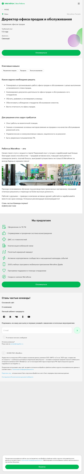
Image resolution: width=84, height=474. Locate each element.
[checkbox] (4, 337)
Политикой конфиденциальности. (23, 369)
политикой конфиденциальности (31, 460)
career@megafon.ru (16, 344)
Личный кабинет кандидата (13, 311)
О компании (7, 307)
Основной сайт (8, 303)
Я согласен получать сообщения (16, 337)
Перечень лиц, (6, 373)
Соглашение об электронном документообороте (17, 377)
